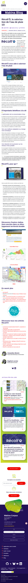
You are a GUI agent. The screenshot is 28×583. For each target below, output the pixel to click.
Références (6, 555)
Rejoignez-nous (4, 569)
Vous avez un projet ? (14, 468)
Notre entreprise (11, 568)
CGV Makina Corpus (4, 577)
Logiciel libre (3, 568)
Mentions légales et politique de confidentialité (9, 576)
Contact (11, 569)
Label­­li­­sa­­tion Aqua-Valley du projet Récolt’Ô (11, 329)
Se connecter (3, 580)
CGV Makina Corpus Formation (6, 579)
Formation (6, 553)
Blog (5, 557)
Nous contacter (14, 495)
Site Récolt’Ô (5, 292)
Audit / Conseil (7, 551)
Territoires (6, 548)
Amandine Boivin (13, 30)
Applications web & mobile (10, 546)
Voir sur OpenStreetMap (9, 526)
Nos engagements (21, 568)
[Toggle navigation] (25, 3)
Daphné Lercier (21, 30)
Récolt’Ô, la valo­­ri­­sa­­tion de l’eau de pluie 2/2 (11, 346)
